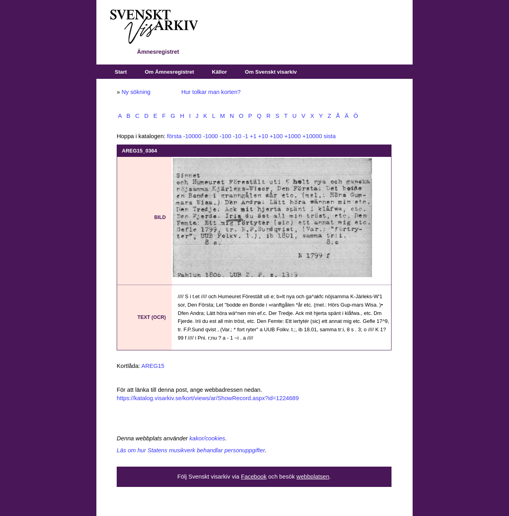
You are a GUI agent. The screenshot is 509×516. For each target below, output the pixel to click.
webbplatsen (312, 476)
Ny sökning (136, 92)
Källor (219, 72)
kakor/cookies (207, 438)
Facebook (253, 476)
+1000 (292, 136)
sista (330, 136)
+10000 (312, 136)
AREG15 (152, 366)
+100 (276, 136)
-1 (245, 136)
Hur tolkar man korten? (211, 92)
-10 (237, 136)
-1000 (210, 136)
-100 (225, 136)
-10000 (192, 136)
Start (121, 72)
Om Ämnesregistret (169, 72)
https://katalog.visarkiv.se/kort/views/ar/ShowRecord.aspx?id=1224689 (208, 398)
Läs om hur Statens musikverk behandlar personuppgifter (191, 450)
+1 (253, 136)
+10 (263, 136)
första (174, 136)
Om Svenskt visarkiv (271, 72)
